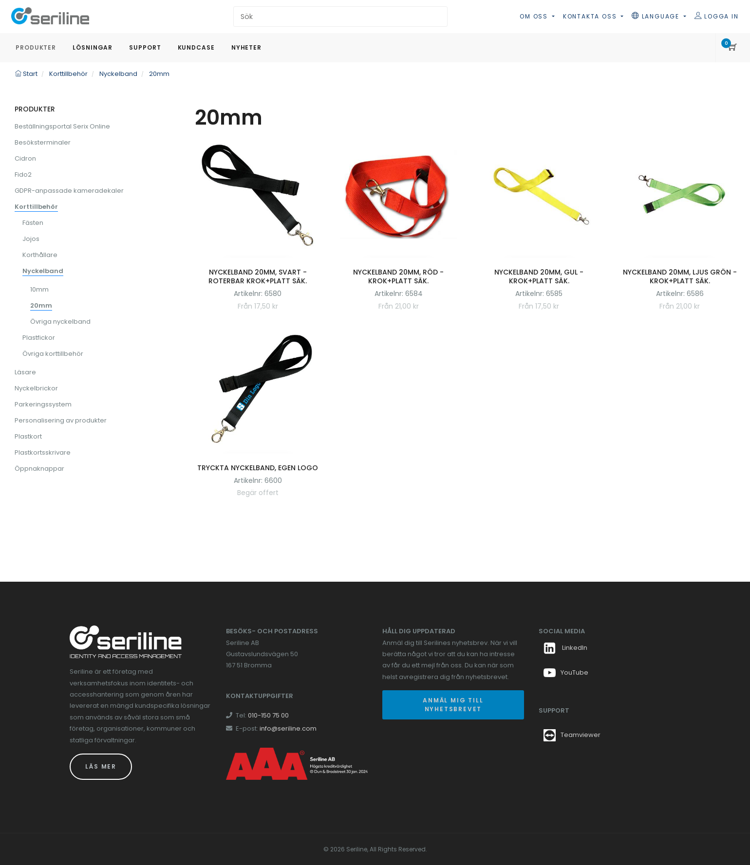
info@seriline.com (288, 728)
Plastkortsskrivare (43, 452)
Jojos (30, 238)
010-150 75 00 (268, 715)
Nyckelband (42, 271)
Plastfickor (38, 337)
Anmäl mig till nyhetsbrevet (453, 704)
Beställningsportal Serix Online (62, 126)
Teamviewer (580, 734)
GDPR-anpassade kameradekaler (69, 190)
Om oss (535, 16)
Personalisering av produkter (61, 420)
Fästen (32, 222)
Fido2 (23, 174)
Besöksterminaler (43, 142)
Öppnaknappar (39, 468)
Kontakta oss (591, 16)
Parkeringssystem (43, 404)
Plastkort (28, 436)
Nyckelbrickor (36, 388)
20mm (41, 305)
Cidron (25, 158)
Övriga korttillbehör (52, 353)
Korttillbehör (36, 206)
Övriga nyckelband (60, 321)
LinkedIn (565, 647)
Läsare (25, 372)
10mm (39, 289)
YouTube (566, 672)
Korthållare (39, 254)
